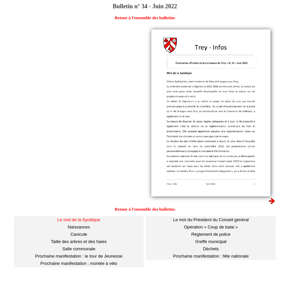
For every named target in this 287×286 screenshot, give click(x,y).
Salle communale (78, 248)
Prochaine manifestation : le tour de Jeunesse (78, 256)
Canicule (79, 234)
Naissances (79, 227)
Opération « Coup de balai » (211, 227)
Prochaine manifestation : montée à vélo (78, 263)
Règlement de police (211, 234)
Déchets (211, 248)
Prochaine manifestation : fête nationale (211, 256)
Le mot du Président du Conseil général (211, 219)
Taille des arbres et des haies (79, 241)
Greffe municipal (210, 241)
